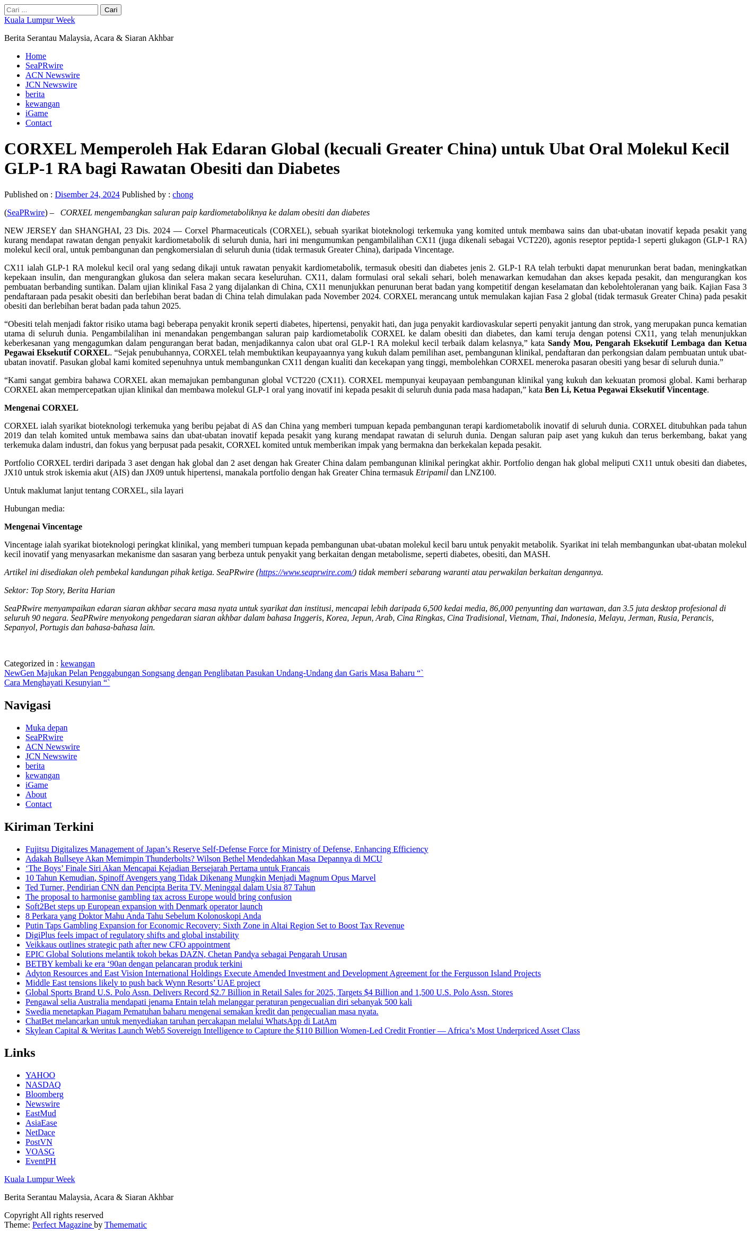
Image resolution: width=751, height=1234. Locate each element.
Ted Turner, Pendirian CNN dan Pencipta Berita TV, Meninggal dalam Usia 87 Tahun (170, 887)
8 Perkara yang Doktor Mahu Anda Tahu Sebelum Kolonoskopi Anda (143, 915)
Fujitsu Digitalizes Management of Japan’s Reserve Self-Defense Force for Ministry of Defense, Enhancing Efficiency (226, 849)
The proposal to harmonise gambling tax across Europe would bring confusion (158, 896)
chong (182, 194)
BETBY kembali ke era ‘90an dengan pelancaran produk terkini (133, 963)
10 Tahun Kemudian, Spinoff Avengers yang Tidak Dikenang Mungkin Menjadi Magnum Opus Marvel (200, 877)
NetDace (40, 1132)
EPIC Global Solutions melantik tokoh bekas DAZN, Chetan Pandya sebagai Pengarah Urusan (186, 954)
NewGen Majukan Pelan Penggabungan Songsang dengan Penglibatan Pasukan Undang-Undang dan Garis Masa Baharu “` (213, 672)
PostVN (39, 1141)
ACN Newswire (52, 75)
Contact (38, 122)
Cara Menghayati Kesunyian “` (57, 682)
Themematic (125, 1224)
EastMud (40, 1113)
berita (35, 94)
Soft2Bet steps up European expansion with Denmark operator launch (144, 906)
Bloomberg (44, 1094)
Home (35, 55)
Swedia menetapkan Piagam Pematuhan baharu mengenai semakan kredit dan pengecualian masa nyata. (202, 1011)
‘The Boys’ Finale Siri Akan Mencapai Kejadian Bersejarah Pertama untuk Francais (167, 868)
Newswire (42, 1103)
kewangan (42, 103)
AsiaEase (41, 1122)
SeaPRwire (44, 65)
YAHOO (40, 1075)
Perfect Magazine (63, 1224)
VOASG (40, 1151)
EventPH (40, 1161)
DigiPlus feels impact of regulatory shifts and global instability (132, 935)
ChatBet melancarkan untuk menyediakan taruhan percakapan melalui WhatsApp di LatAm (181, 1021)
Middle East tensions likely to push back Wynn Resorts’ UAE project (142, 982)
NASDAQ (43, 1084)
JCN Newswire (51, 84)
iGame (36, 113)
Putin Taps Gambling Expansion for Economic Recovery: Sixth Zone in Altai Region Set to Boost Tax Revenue (214, 925)
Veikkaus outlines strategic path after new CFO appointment (127, 944)
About (36, 794)
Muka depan (46, 727)
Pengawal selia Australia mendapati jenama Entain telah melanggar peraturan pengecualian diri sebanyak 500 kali (218, 1001)
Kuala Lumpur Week (39, 19)
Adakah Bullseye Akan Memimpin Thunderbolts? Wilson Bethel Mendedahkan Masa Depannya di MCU (203, 858)
